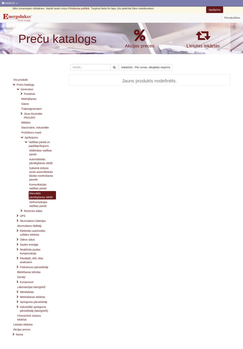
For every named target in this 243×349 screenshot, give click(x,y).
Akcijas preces (140, 45)
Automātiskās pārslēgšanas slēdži (41, 161)
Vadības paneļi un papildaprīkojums (39, 144)
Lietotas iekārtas (203, 45)
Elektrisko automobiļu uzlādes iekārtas (32, 232)
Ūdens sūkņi (27, 239)
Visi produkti (20, 79)
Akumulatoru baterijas (33, 220)
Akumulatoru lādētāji (29, 225)
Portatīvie (29, 93)
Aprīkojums (31, 137)
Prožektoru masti (31, 132)
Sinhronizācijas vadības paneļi (38, 204)
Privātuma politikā (78, 8)
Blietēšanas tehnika (28, 272)
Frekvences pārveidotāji (34, 267)
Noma (19, 334)
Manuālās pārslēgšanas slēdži (41, 195)
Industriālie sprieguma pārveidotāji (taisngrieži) (34, 308)
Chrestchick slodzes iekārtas (29, 317)
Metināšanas (28, 98)
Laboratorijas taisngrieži (31, 287)
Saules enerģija (29, 244)
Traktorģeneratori (31, 108)
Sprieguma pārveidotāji (33, 301)
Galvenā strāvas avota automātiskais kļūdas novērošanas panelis (41, 174)
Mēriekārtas (27, 292)
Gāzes (25, 103)
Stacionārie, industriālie (35, 127)
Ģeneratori (27, 89)
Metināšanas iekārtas (32, 297)
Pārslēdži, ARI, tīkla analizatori (31, 260)
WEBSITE (10, 3)
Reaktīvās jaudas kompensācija (30, 251)
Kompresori (27, 282)
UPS (22, 215)
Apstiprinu (214, 9)
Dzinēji (21, 277)
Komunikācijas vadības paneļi (37, 186)
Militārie (25, 122)
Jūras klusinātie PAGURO (33, 115)
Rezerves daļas (33, 210)
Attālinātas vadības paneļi (40, 152)
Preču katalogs (57, 38)
